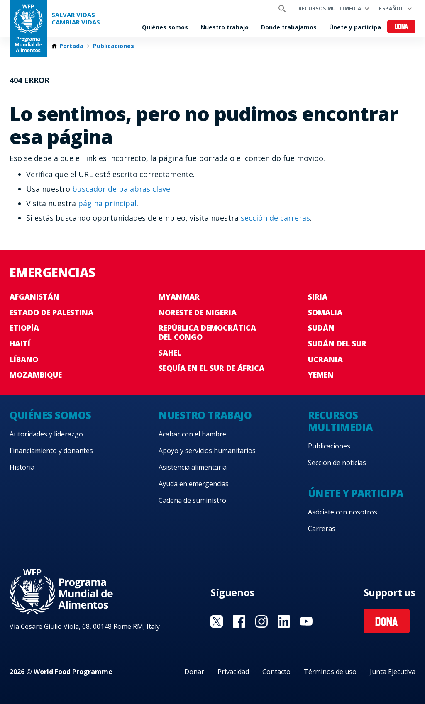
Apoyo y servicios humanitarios (207, 450)
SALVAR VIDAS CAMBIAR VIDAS (75, 18)
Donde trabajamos (289, 27)
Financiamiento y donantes (51, 450)
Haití (20, 343)
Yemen (321, 375)
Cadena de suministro (192, 500)
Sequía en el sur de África (211, 368)
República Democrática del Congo (207, 332)
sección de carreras (275, 218)
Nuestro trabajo (224, 27)
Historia (22, 467)
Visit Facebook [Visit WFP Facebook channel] (239, 621)
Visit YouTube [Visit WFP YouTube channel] (306, 621)
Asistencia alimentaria (193, 467)
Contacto (276, 671)
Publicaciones (113, 46)
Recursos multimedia (329, 8)
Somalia (325, 312)
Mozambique (36, 375)
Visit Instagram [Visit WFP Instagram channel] (261, 621)
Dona (401, 27)
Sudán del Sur (337, 343)
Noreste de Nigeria (198, 312)
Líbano (24, 359)
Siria (317, 297)
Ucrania (325, 359)
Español (391, 8)
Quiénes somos (165, 27)
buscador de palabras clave (121, 189)
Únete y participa (355, 27)
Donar (194, 671)
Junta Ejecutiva (392, 671)
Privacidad (233, 671)
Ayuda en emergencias (194, 483)
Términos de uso (330, 671)
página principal (107, 203)
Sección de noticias (337, 462)
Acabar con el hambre (192, 433)
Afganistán (34, 297)
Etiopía (24, 328)
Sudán (321, 328)
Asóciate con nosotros (342, 511)
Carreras (321, 528)
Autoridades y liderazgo (46, 433)
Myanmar (179, 297)
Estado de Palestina (51, 312)
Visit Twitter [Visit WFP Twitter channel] (216, 621)
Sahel (170, 353)
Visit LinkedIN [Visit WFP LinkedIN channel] (284, 621)
